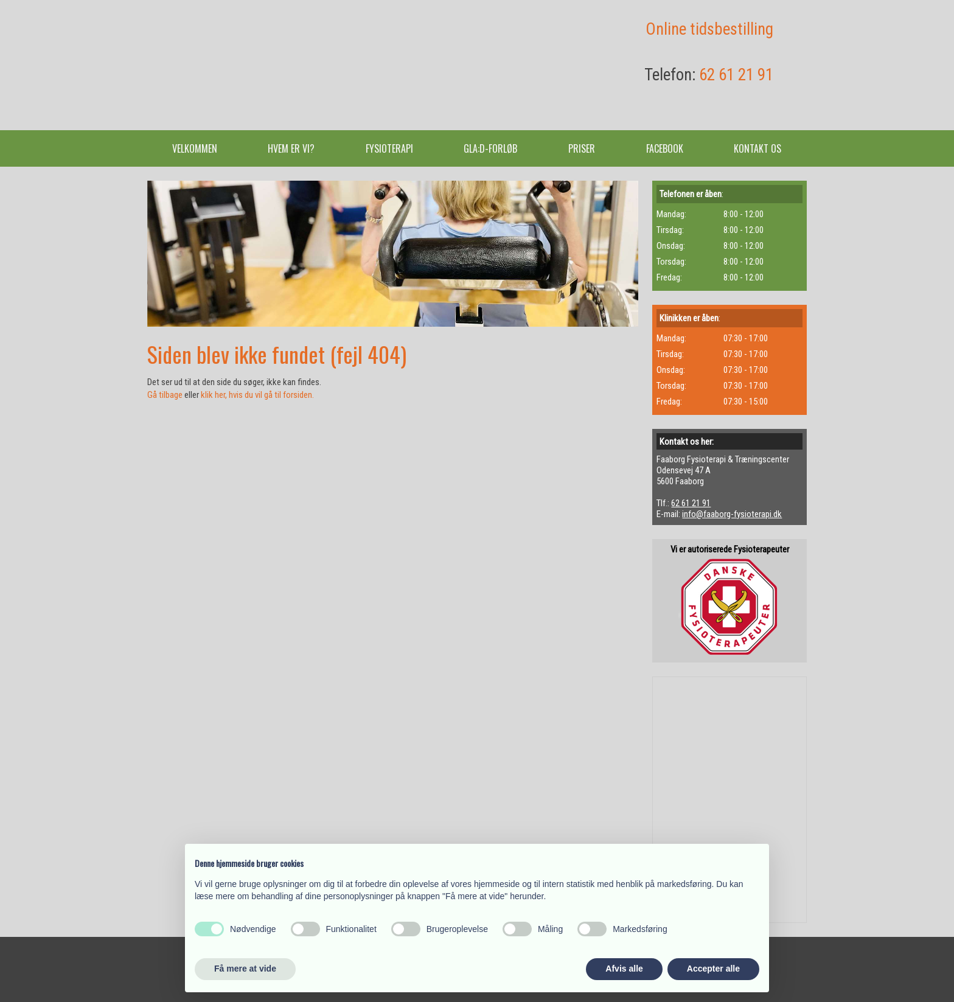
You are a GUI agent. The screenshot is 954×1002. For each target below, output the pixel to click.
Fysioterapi (389, 148)
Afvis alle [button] (623, 968)
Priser (581, 148)
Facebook (664, 148)
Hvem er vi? (291, 148)
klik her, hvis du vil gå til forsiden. (257, 394)
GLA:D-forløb (490, 148)
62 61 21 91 (736, 75)
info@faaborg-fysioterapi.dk (732, 514)
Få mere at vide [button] (245, 968)
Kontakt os (757, 148)
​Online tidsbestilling (709, 29)
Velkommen (194, 148)
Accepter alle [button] (713, 968)
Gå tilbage (165, 394)
